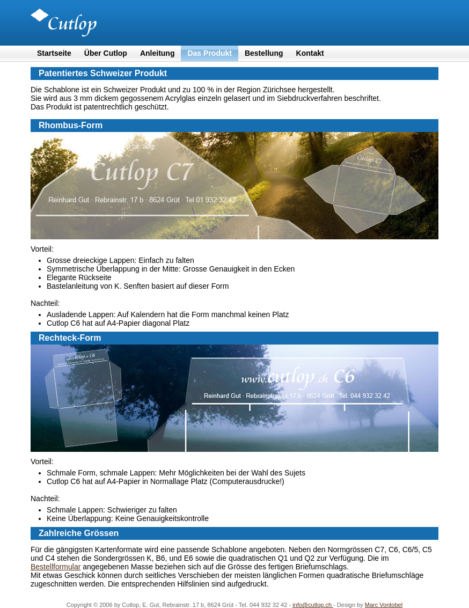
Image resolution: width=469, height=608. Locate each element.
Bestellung (264, 53)
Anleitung (157, 53)
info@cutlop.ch (312, 605)
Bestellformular (55, 566)
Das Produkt (209, 53)
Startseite (54, 53)
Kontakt (310, 53)
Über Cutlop (105, 53)
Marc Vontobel (383, 605)
